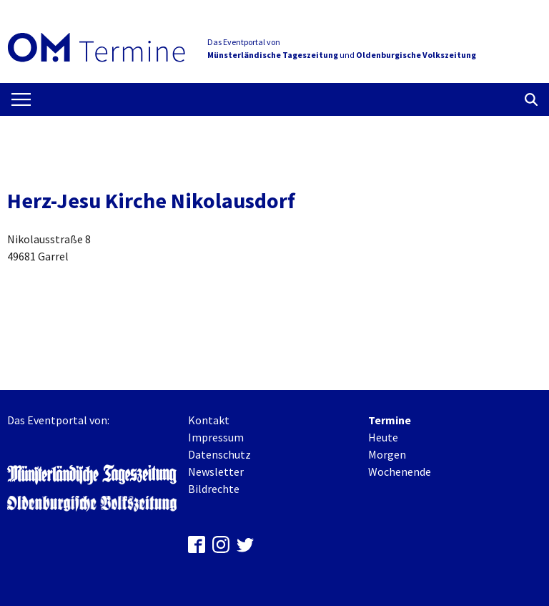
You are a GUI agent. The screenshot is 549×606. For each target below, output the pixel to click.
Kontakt (208, 420)
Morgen (387, 454)
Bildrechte (213, 489)
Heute (383, 437)
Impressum (216, 437)
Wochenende (399, 471)
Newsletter (216, 471)
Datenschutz (219, 454)
